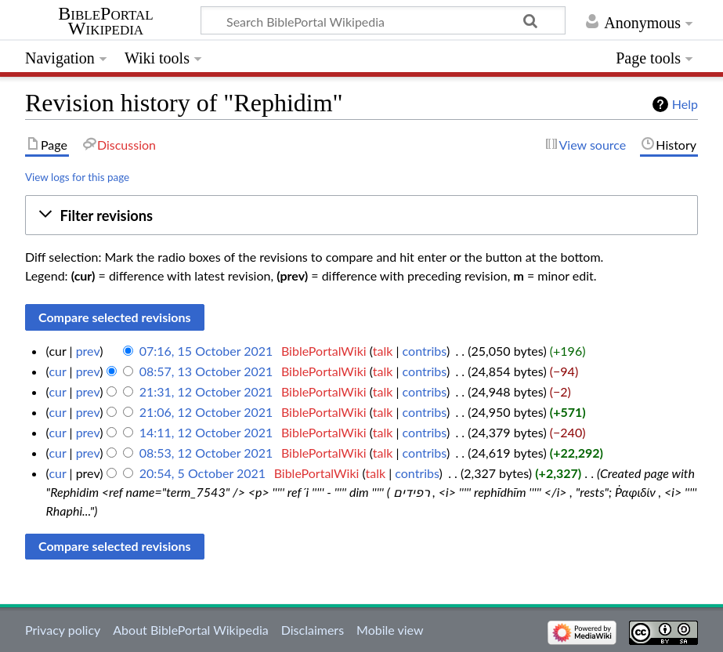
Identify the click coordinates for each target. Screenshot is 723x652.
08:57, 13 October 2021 (206, 371)
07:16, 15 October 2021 (206, 350)
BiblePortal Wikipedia (105, 21)
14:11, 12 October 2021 (206, 432)
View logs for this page (77, 177)
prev (88, 350)
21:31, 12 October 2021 (206, 391)
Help (685, 103)
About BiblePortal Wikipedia (190, 629)
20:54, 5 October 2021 (202, 472)
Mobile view (389, 629)
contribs (424, 350)
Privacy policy (62, 629)
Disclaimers (312, 629)
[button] (361, 214)
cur (57, 371)
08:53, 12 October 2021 (206, 452)
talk (383, 350)
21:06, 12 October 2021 (206, 411)
